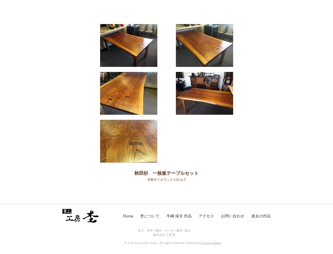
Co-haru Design (210, 243)
